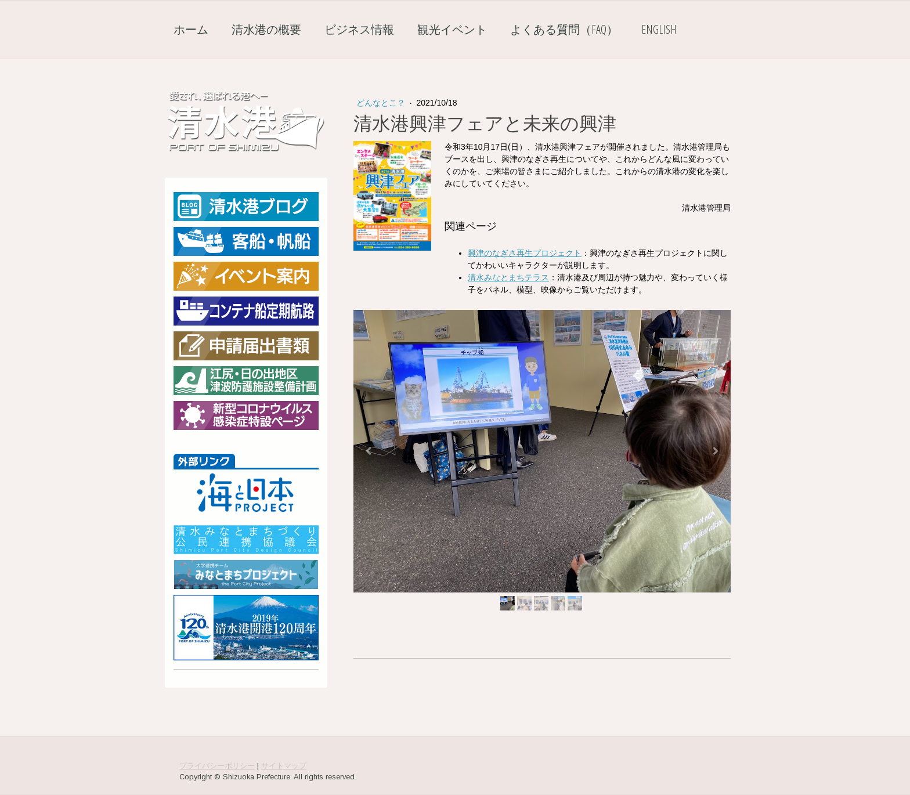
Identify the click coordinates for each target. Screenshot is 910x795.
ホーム (191, 29)
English (659, 29)
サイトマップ (283, 765)
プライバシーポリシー (217, 765)
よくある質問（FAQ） (564, 29)
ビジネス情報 (359, 29)
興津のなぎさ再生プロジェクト (525, 253)
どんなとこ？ (381, 102)
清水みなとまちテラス (508, 277)
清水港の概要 (266, 29)
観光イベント (452, 29)
